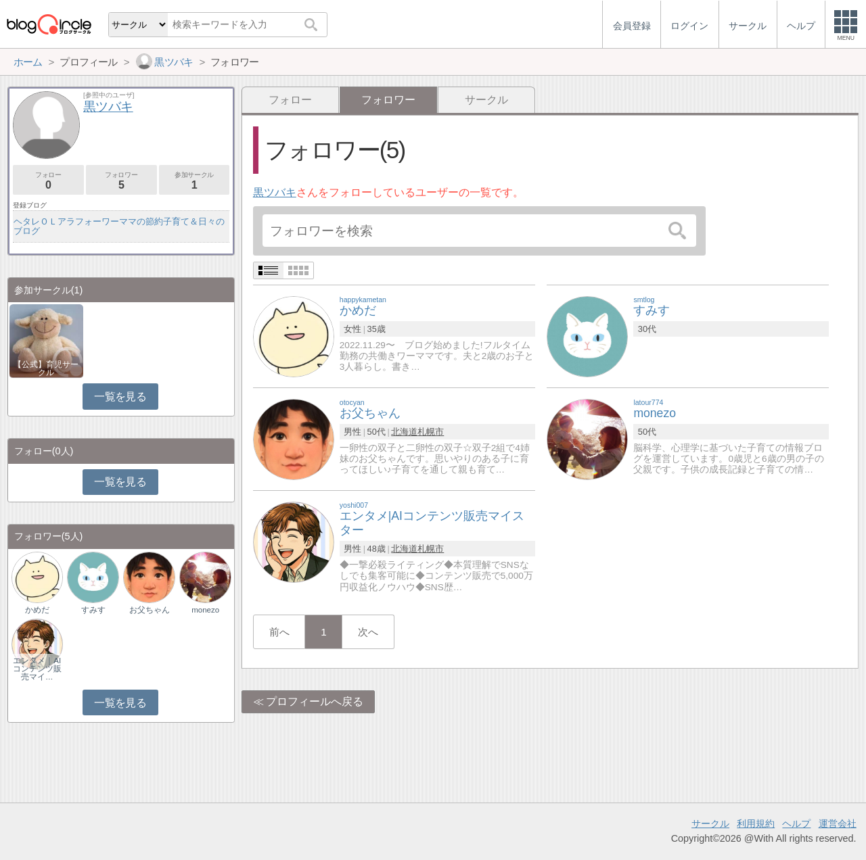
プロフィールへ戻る (314, 701)
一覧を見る (120, 396)
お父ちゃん (149, 610)
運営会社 (838, 823)
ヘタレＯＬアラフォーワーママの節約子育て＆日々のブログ (119, 226)
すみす (93, 610)
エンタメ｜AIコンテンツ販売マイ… (37, 668)
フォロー (290, 99)
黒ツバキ (274, 192)
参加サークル (194, 181)
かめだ (37, 610)
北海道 (404, 432)
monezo (205, 610)
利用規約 (756, 823)
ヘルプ (796, 823)
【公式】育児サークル (46, 368)
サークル (486, 99)
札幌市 (430, 432)
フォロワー (121, 181)
